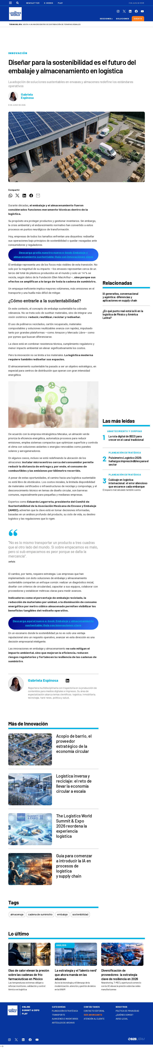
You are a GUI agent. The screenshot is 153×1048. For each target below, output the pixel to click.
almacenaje (17, 914)
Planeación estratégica (65, 1011)
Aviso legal (122, 1019)
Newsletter (33, 3)
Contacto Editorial (94, 1011)
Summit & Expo (30, 1010)
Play (60, 3)
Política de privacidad (127, 1011)
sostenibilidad (80, 914)
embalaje (62, 914)
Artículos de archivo (63, 1023)
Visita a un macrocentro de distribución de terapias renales (52, 24)
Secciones (105, 19)
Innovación (17, 53)
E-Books (48, 3)
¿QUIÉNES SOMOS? (124, 1015)
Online (26, 1007)
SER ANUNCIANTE (93, 1015)
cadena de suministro (40, 914)
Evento (138, 19)
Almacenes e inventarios (65, 1019)
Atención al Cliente (94, 1019)
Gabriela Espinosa (27, 96)
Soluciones (122, 19)
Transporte (58, 1015)
